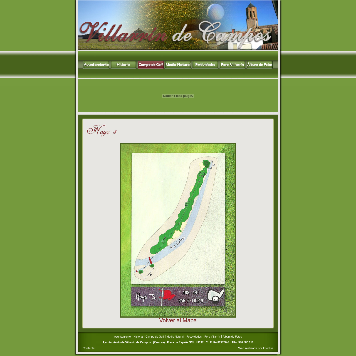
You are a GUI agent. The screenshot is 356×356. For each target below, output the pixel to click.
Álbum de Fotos (232, 336)
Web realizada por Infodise (255, 348)
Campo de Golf (155, 336)
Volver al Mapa (178, 320)
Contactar (89, 348)
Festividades (194, 336)
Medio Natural (175, 336)
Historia (138, 336)
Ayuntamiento (122, 336)
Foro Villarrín (212, 336)
